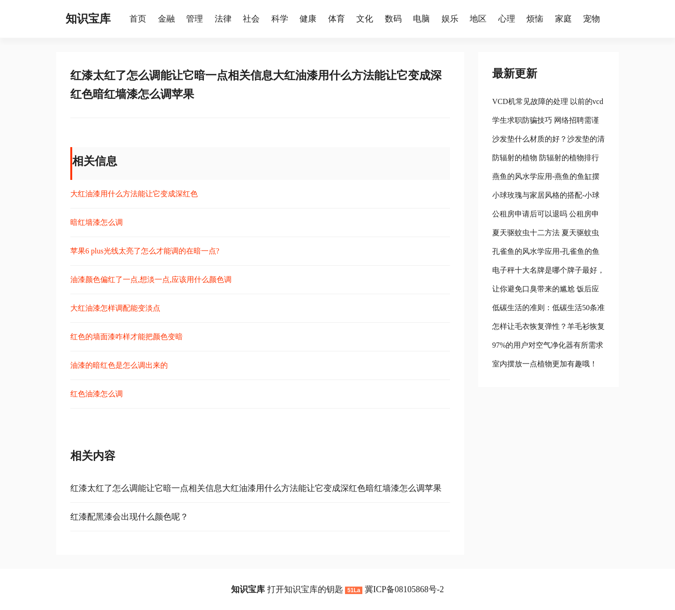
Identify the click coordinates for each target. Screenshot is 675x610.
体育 (336, 18)
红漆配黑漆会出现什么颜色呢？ (129, 516)
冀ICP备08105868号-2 (404, 589)
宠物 (591, 18)
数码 (393, 18)
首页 (137, 18)
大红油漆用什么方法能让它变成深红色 (134, 194)
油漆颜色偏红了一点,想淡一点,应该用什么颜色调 (151, 279)
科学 (279, 18)
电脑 (421, 18)
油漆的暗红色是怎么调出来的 (119, 365)
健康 (308, 18)
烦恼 (534, 18)
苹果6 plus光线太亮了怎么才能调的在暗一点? (144, 251)
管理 (194, 18)
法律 (223, 18)
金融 (166, 18)
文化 (364, 18)
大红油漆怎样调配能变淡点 (115, 308)
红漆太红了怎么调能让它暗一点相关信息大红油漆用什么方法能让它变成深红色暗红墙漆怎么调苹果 (256, 488)
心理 (506, 18)
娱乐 (450, 18)
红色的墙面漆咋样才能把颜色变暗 (126, 337)
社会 (251, 18)
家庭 (563, 18)
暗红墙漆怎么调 (96, 222)
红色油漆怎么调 (96, 394)
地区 (478, 18)
